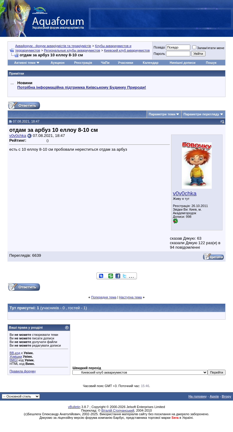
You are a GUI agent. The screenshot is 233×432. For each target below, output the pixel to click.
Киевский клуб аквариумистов (127, 50)
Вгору (226, 396)
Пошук (211, 62)
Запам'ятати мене (208, 48)
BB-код (15, 353)
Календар (150, 62)
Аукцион (57, 62)
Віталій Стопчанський (117, 410)
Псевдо (159, 47)
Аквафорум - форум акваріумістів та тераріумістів (53, 46)
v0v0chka (185, 193)
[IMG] (14, 360)
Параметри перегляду (201, 114)
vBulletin (74, 407)
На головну (197, 396)
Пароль (159, 53)
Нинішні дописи (182, 62)
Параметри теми (162, 114)
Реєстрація (83, 62)
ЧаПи (105, 62)
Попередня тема (103, 297)
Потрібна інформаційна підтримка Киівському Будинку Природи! (81, 87)
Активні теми (24, 62)
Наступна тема (130, 297)
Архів (214, 396)
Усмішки (16, 356)
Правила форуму (23, 371)
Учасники (125, 62)
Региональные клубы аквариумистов (72, 50)
